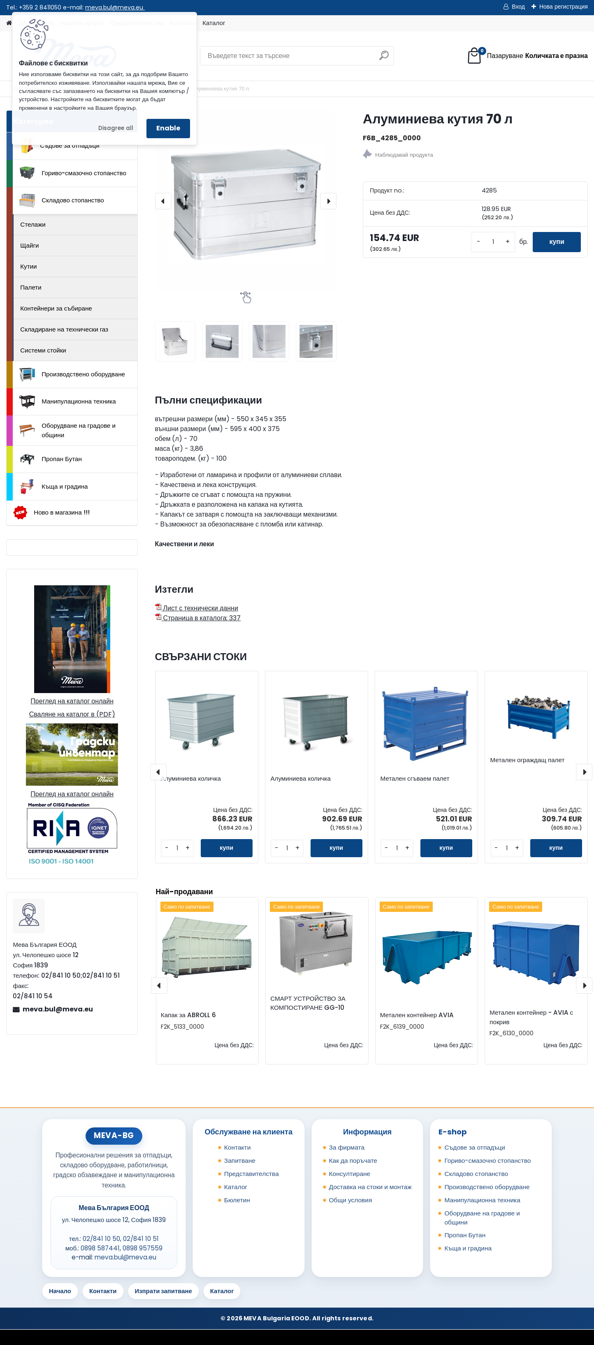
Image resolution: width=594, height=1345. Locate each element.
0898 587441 (100, 1248)
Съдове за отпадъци (59, 145)
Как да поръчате (353, 1160)
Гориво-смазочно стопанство (72, 173)
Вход (518, 6)
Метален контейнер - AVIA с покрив (531, 1017)
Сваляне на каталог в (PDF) (72, 714)
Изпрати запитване (163, 1291)
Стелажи (33, 224)
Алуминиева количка (190, 779)
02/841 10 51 (141, 1238)
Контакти (237, 1147)
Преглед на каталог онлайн (72, 701)
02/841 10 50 (101, 1238)
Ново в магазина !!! (51, 512)
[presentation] (163, 201)
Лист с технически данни (196, 608)
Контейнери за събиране (56, 308)
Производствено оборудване (72, 375)
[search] (384, 59)
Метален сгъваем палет (414, 779)
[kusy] (493, 242)
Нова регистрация (563, 6)
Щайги (29, 245)
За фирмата (347, 1147)
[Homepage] (9, 23)
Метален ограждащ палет (527, 760)
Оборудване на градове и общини (67, 430)
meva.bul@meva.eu (115, 7)
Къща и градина (53, 486)
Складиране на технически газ (64, 329)
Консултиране (350, 1173)
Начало (60, 1291)
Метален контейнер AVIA (417, 1015)
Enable (168, 128)
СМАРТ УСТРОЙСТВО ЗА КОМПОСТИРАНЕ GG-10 (308, 1003)
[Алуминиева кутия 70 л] (245, 201)
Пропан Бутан (50, 459)
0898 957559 (142, 1248)
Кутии (28, 266)
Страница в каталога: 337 (198, 618)
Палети (31, 287)
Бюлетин (237, 1200)
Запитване (239, 1160)
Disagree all (115, 128)
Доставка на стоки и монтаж (370, 1187)
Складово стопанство (61, 201)
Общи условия (350, 1200)
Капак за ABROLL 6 (188, 1015)
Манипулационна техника (67, 402)
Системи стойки (43, 350)
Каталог (213, 23)
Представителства (251, 1173)
